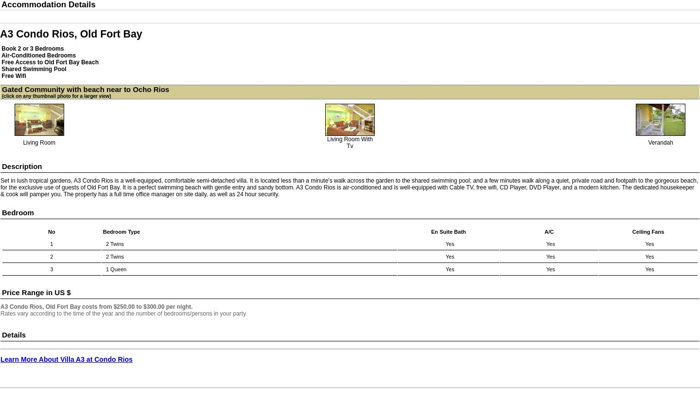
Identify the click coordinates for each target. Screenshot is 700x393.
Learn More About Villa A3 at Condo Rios (66, 359)
